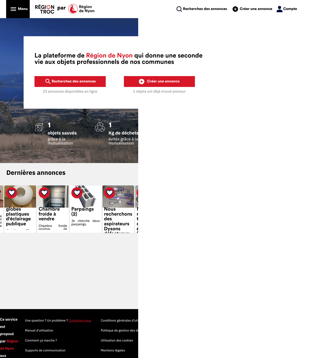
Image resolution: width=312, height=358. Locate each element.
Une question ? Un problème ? (170, 320)
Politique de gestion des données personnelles (246, 330)
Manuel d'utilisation (151, 330)
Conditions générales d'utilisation (237, 320)
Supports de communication (157, 350)
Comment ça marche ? (153, 340)
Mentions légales (225, 350)
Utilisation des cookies (229, 340)
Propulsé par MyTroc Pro (50, 341)
